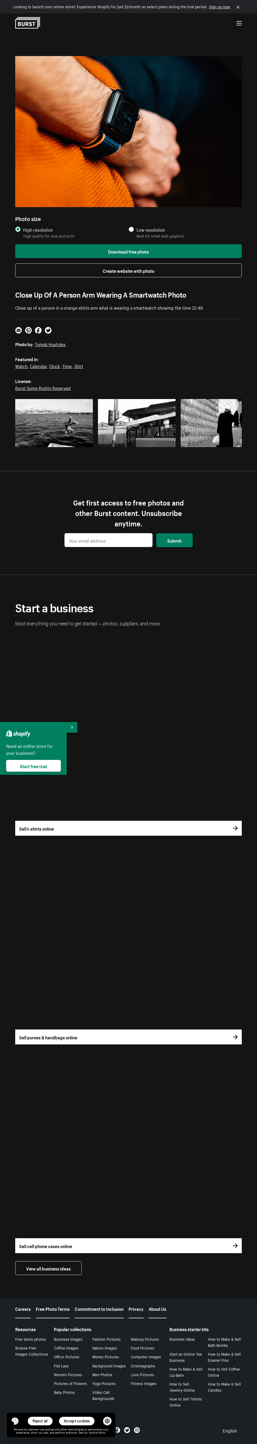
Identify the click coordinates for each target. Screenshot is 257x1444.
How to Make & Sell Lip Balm (186, 1372)
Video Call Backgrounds (103, 1395)
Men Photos (102, 1374)
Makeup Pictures (145, 1339)
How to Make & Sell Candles (224, 1387)
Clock (54, 365)
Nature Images (104, 1348)
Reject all (40, 1420)
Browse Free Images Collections (31, 1351)
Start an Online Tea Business (185, 1357)
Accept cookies (77, 1420)
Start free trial (33, 765)
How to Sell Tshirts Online (185, 1402)
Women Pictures (68, 1374)
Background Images (109, 1365)
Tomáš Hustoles (50, 343)
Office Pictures (66, 1356)
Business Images (68, 1339)
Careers (23, 1308)
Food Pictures (142, 1348)
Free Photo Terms (53, 1308)
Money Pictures (105, 1356)
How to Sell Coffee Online (224, 1372)
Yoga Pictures (104, 1383)
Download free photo (128, 251)
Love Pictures (142, 1374)
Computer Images (146, 1356)
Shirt (78, 365)
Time (67, 365)
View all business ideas (48, 1268)
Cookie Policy (97, 1432)
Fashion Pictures (106, 1339)
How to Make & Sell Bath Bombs (224, 1342)
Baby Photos (64, 1392)
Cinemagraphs (143, 1365)
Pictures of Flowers (70, 1383)
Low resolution (151, 230)
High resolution (38, 230)
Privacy (136, 1308)
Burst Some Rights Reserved (43, 387)
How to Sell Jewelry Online (182, 1387)
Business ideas (182, 1339)
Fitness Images (143, 1383)
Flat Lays (61, 1365)
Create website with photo (128, 270)
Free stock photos (30, 1339)
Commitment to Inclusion (99, 1308)
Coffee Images (66, 1348)
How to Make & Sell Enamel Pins (224, 1357)
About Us (157, 1308)
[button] (15, 1421)
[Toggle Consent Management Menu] (15, 1421)
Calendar (38, 365)
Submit (174, 540)
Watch (21, 365)
